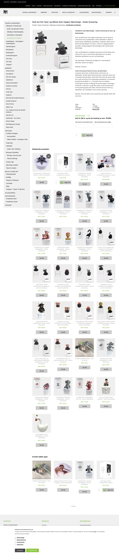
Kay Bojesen (9, 74)
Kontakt (39, 6)
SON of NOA (10, 104)
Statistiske (20, 544)
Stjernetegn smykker (12, 165)
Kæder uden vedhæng (13, 149)
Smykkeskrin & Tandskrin (14, 38)
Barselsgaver (10, 49)
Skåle (7, 186)
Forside (27, 6)
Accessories (84, 12)
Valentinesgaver (10, 46)
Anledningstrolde (11, 174)
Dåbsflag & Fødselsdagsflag (15, 32)
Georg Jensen (10, 71)
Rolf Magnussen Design (13, 124)
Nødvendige (20, 537)
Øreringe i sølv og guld (14, 155)
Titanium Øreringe (12, 158)
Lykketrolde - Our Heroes (13, 118)
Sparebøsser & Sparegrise (14, 35)
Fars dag (8, 61)
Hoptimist (8, 95)
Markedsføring (21, 540)
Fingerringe (9, 143)
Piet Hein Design (11, 77)
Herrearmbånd (11, 136)
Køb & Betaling (48, 6)
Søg (93, 6)
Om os (33, 6)
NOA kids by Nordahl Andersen (15, 98)
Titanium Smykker (11, 168)
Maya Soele (9, 127)
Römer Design (10, 121)
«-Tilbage (73, 506)
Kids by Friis (9, 115)
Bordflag (8, 177)
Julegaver (9, 64)
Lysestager (9, 183)
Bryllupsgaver (10, 52)
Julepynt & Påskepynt (12, 180)
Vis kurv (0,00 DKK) (109, 5)
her (95, 531)
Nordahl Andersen (11, 101)
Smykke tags (10, 162)
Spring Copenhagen (12, 83)
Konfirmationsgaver (11, 55)
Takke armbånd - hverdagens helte (17, 139)
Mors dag (9, 58)
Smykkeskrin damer (12, 201)
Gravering (57, 6)
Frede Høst (9, 92)
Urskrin (109, 12)
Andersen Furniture (11, 86)
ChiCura (8, 89)
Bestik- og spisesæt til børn (15, 29)
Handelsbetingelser (84, 6)
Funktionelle (20, 542)
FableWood (9, 80)
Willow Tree (9, 107)
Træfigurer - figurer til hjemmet (15, 189)
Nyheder (98, 6)
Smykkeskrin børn (11, 198)
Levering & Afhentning (69, 6)
